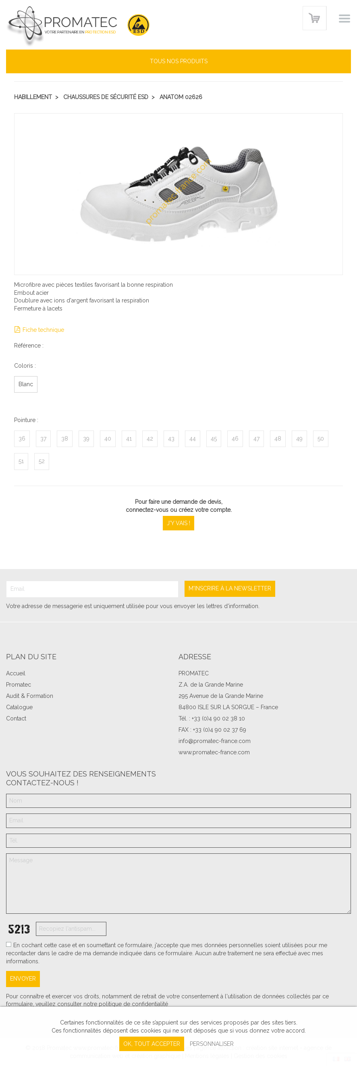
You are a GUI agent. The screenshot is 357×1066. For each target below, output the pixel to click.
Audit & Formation (29, 696)
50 (321, 438)
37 (43, 438)
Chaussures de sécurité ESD (105, 97)
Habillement (33, 97)
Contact (16, 718)
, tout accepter (151, 1044)
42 (150, 438)
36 (22, 438)
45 (214, 438)
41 (129, 438)
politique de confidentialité (133, 1004)
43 (171, 438)
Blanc (26, 384)
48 (277, 438)
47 (256, 438)
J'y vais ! (178, 523)
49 (299, 438)
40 (107, 438)
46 (235, 438)
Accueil (15, 673)
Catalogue (19, 707)
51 (21, 461)
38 (64, 438)
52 (42, 461)
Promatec (18, 684)
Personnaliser (212, 1044)
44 (192, 438)
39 (86, 438)
